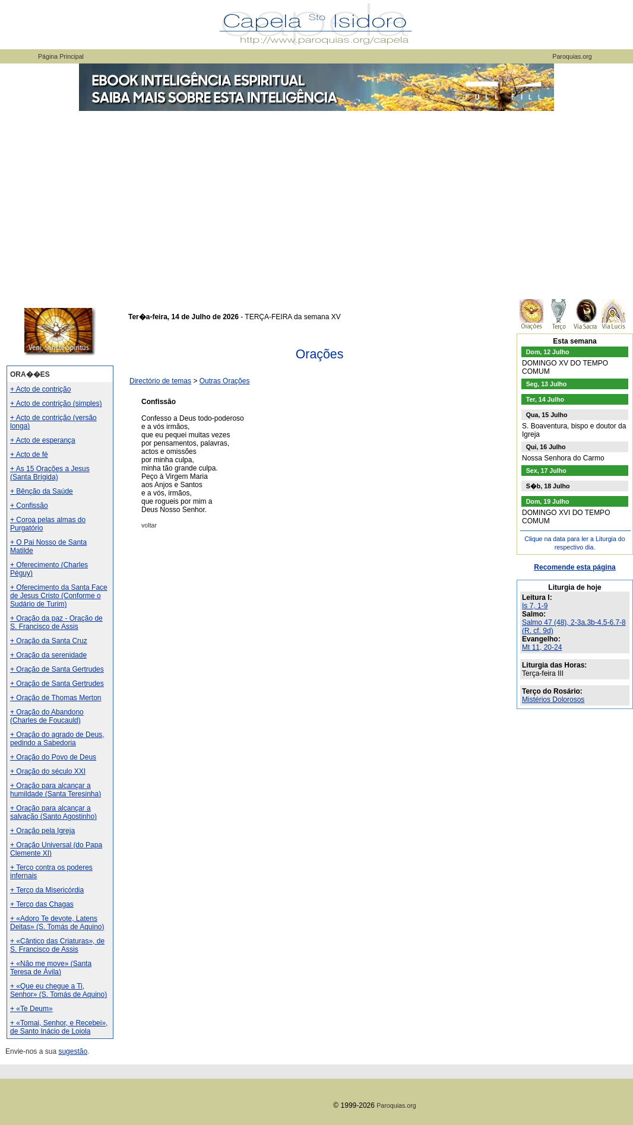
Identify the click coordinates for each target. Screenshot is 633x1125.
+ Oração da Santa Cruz (48, 641)
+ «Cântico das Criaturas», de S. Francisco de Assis (57, 945)
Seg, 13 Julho (546, 383)
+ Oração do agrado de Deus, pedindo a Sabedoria (57, 738)
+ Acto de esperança (42, 440)
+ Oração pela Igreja (42, 831)
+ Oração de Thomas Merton (56, 698)
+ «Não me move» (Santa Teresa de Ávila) (50, 967)
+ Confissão (29, 505)
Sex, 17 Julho (546, 470)
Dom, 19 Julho (547, 501)
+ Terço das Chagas (42, 904)
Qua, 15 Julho (547, 414)
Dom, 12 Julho (547, 351)
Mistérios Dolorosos (553, 699)
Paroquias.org (571, 56)
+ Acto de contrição (40, 389)
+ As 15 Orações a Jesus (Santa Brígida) (50, 473)
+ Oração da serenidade (48, 655)
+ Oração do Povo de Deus (53, 757)
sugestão (72, 1051)
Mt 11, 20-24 (542, 647)
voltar (149, 525)
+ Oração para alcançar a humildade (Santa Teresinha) (55, 789)
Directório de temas (160, 381)
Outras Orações (225, 381)
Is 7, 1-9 (534, 606)
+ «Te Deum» (31, 1009)
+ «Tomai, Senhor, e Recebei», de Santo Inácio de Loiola (58, 1027)
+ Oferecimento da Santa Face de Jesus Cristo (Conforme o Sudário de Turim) (58, 595)
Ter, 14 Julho (545, 399)
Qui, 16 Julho (546, 446)
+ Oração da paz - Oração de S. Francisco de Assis (56, 622)
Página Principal (61, 56)
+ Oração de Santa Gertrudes (57, 669)
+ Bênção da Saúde (41, 491)
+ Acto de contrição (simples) (56, 403)
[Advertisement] (316, 202)
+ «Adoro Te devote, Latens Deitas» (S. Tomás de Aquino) (57, 922)
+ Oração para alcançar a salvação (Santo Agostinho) (53, 812)
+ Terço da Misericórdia (47, 890)
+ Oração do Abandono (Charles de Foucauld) (47, 716)
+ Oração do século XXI (48, 771)
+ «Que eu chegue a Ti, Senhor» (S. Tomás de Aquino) (58, 990)
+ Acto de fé (29, 454)
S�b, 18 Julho (548, 486)
